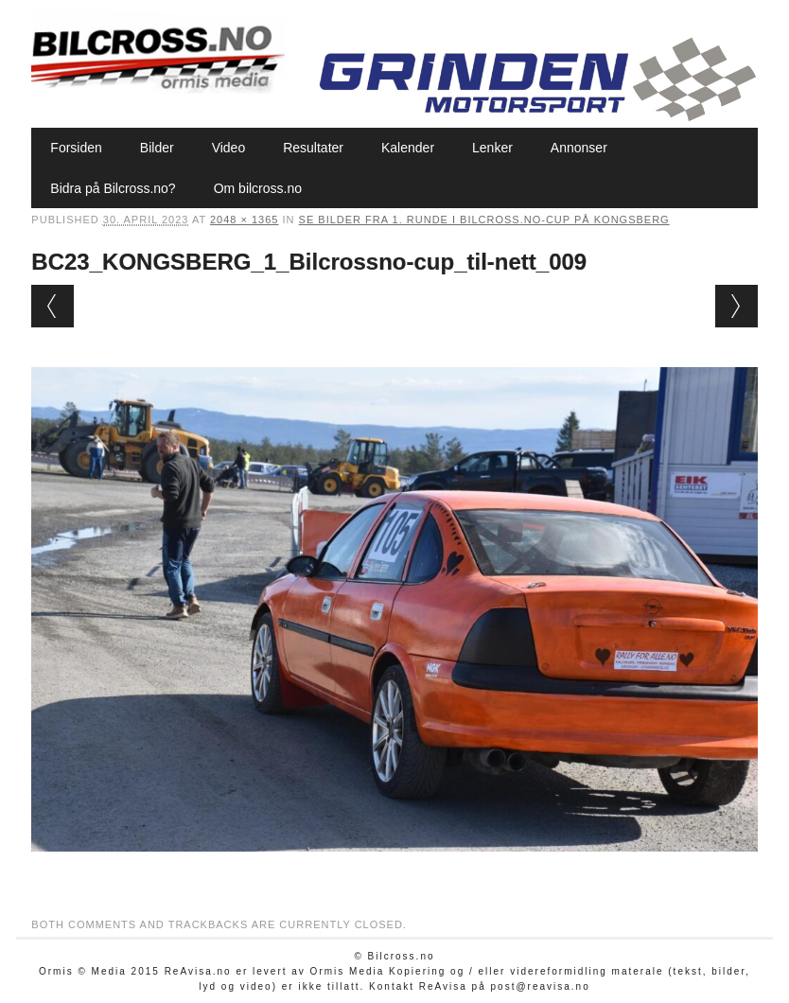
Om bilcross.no (258, 188)
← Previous (52, 306)
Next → (736, 306)
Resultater (313, 147)
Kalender (407, 147)
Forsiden (75, 147)
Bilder (157, 147)
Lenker (492, 147)
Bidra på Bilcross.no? (112, 188)
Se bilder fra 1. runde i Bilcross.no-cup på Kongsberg (484, 219)
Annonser (579, 147)
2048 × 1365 (244, 219)
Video (229, 147)
